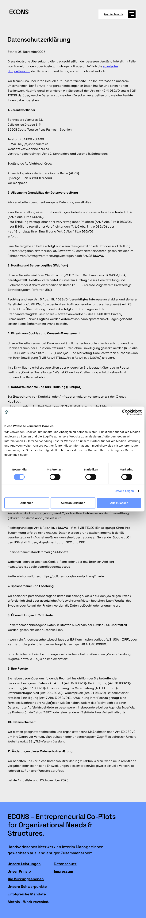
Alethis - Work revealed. (28, 902)
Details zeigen (124, 490)
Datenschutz (65, 864)
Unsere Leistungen (24, 864)
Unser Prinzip (19, 871)
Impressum (63, 871)
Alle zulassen (119, 502)
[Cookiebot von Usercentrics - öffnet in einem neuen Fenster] (125, 412)
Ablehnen (26, 502)
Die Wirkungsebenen (26, 879)
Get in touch (113, 14)
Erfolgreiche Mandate (27, 894)
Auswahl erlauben (73, 502)
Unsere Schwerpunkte (27, 887)
